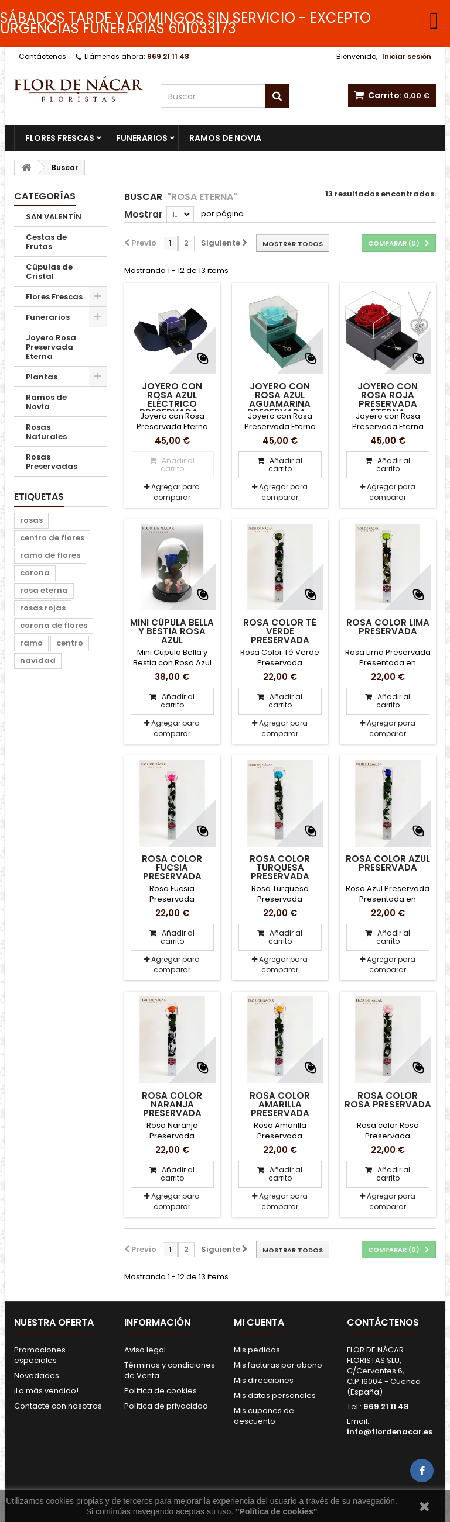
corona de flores (53, 625)
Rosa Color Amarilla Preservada (280, 1104)
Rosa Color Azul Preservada (388, 863)
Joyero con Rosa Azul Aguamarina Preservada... (280, 399)
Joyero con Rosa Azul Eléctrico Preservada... (172, 399)
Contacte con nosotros (58, 1405)
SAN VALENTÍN (53, 216)
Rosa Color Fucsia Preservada (172, 867)
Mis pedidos (257, 1349)
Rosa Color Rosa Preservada (388, 1100)
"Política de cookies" (276, 1511)
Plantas (41, 376)
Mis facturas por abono (278, 1365)
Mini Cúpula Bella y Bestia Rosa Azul (172, 631)
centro (69, 642)
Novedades (36, 1375)
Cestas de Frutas (46, 242)
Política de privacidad (166, 1405)
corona (35, 572)
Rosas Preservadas (51, 461)
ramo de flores (50, 555)
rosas (31, 520)
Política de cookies (160, 1390)
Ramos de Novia (225, 138)
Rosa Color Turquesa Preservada (280, 867)
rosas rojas (43, 607)
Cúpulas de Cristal (49, 271)
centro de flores (52, 537)
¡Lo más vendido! (46, 1390)
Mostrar (143, 214)
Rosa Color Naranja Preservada (172, 1104)
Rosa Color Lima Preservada (387, 627)
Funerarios (142, 138)
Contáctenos (42, 56)
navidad (38, 660)
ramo (31, 642)
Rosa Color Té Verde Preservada (279, 631)
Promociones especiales (40, 1355)
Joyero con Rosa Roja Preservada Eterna (387, 399)
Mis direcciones (264, 1380)
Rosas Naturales (46, 432)
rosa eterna (44, 590)
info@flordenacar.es (389, 1431)
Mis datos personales (275, 1395)
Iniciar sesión (406, 56)
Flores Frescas (59, 138)
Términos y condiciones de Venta (169, 1370)
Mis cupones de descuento (264, 1416)
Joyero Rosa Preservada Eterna (51, 347)
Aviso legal (145, 1349)
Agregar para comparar (175, 492)
